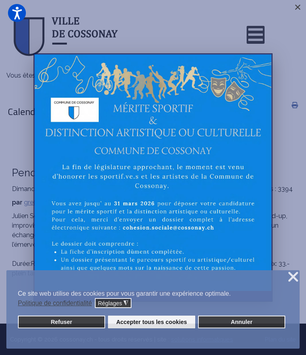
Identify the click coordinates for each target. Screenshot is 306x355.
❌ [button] (293, 277)
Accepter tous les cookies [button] (151, 322)
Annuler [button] (241, 322)
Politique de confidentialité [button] (55, 303)
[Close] (297, 7)
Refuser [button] (61, 322)
